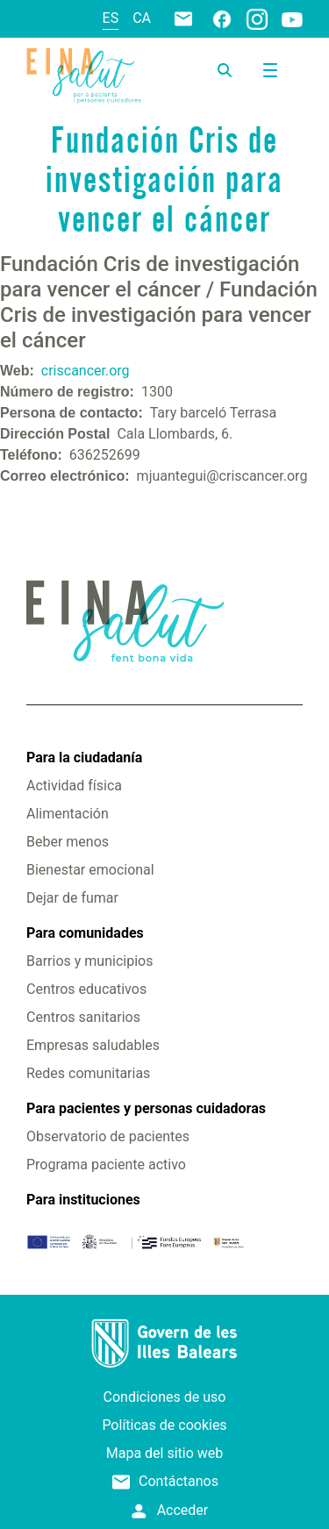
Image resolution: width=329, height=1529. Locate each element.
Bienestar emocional (90, 869)
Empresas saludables (93, 1045)
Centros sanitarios (83, 1017)
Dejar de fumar (72, 898)
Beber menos (67, 841)
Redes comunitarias (88, 1073)
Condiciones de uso (165, 1397)
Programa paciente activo (106, 1164)
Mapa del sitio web (165, 1453)
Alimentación (67, 813)
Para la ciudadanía (84, 757)
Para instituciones (83, 1199)
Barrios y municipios (89, 961)
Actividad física (74, 785)
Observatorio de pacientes (108, 1136)
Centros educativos (86, 989)
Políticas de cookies (164, 1425)
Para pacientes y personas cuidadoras (146, 1108)
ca (141, 18)
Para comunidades (85, 933)
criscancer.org (85, 370)
